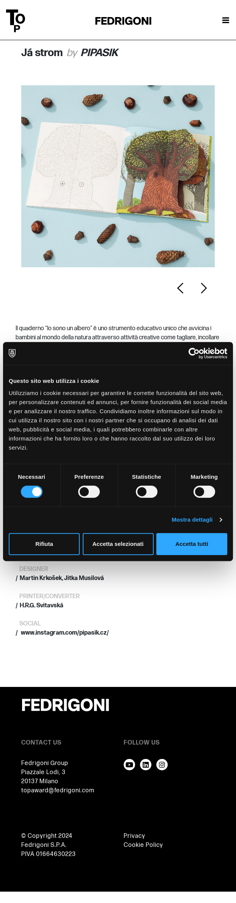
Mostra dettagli (191, 519)
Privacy (134, 836)
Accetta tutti (191, 544)
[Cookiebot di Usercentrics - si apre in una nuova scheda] (194, 353)
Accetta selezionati (117, 544)
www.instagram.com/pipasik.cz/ (64, 632)
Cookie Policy (143, 845)
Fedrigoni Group (44, 763)
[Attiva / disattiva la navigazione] (226, 20)
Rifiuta (44, 544)
